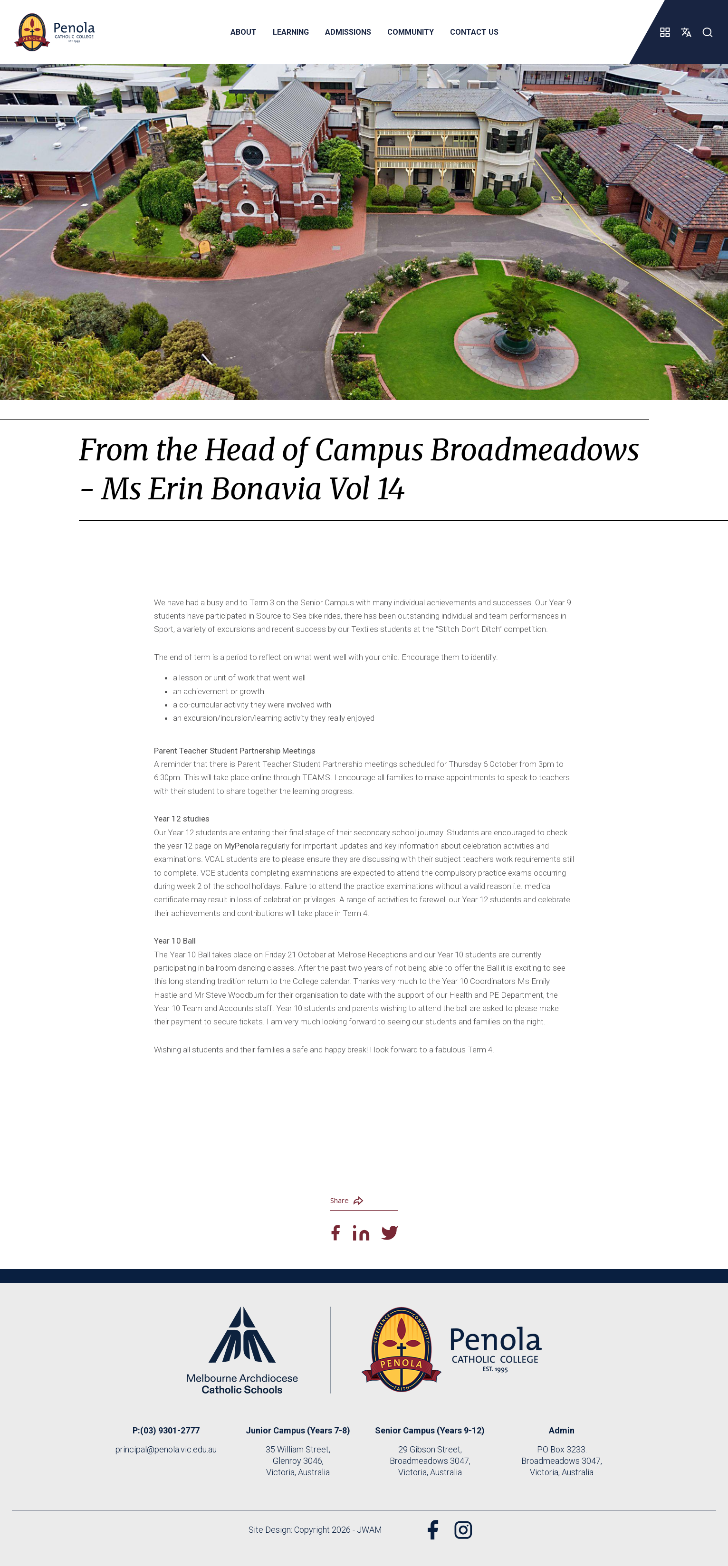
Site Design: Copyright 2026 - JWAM (315, 1530)
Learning (290, 32)
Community (410, 32)
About (243, 32)
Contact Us (474, 32)
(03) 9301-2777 (170, 1430)
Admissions (348, 32)
